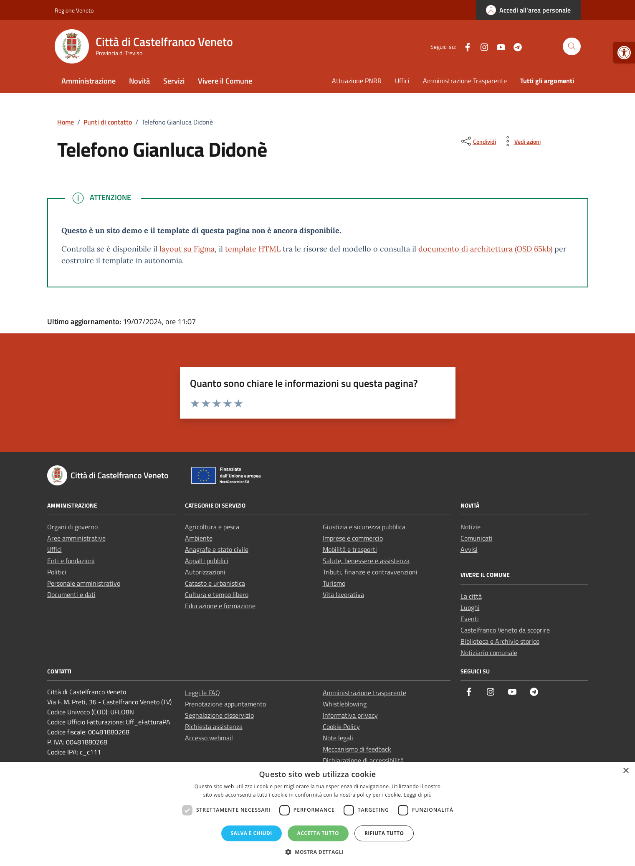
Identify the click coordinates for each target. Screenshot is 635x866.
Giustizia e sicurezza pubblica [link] (364, 527)
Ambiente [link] (199, 538)
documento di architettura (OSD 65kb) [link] (485, 249)
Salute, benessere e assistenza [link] (366, 561)
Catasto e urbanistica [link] (215, 583)
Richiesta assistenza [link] (214, 726)
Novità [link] (139, 80)
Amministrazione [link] (88, 80)
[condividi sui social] (478, 141)
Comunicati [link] (476, 538)
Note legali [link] (338, 738)
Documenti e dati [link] (71, 594)
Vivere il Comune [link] (225, 80)
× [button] (625, 771)
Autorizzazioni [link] (205, 572)
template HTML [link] (253, 249)
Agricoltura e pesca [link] (212, 527)
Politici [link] (56, 572)
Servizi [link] (174, 80)
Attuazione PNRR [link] (357, 81)
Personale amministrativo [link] (83, 583)
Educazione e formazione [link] (220, 606)
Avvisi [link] (469, 549)
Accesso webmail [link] (209, 738)
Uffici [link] (402, 81)
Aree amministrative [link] (76, 538)
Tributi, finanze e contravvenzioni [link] (370, 572)
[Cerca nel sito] (572, 47)
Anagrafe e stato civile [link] (216, 549)
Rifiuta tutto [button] (384, 833)
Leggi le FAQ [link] (202, 693)
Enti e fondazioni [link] (71, 561)
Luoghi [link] (470, 607)
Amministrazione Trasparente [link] (465, 81)
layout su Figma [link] (187, 249)
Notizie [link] (470, 527)
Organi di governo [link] (72, 527)
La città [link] (471, 596)
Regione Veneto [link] (74, 10)
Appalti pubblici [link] (206, 561)
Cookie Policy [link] (341, 726)
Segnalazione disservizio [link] (219, 715)
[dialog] (317, 814)
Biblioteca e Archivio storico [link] (499, 641)
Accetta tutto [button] (318, 833)
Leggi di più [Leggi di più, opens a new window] (418, 794)
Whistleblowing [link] (345, 704)
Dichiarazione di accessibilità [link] (363, 760)
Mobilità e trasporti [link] (350, 549)
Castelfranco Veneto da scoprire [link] (505, 630)
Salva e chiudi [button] (251, 833)
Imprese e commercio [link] (353, 538)
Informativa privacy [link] (350, 715)
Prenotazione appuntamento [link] (225, 704)
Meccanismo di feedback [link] (357, 749)
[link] (624, 52)
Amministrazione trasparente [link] (364, 693)
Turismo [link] (334, 583)
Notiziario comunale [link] (488, 653)
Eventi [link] (469, 619)
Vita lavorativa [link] (343, 594)
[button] (317, 852)
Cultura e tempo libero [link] (216, 594)
